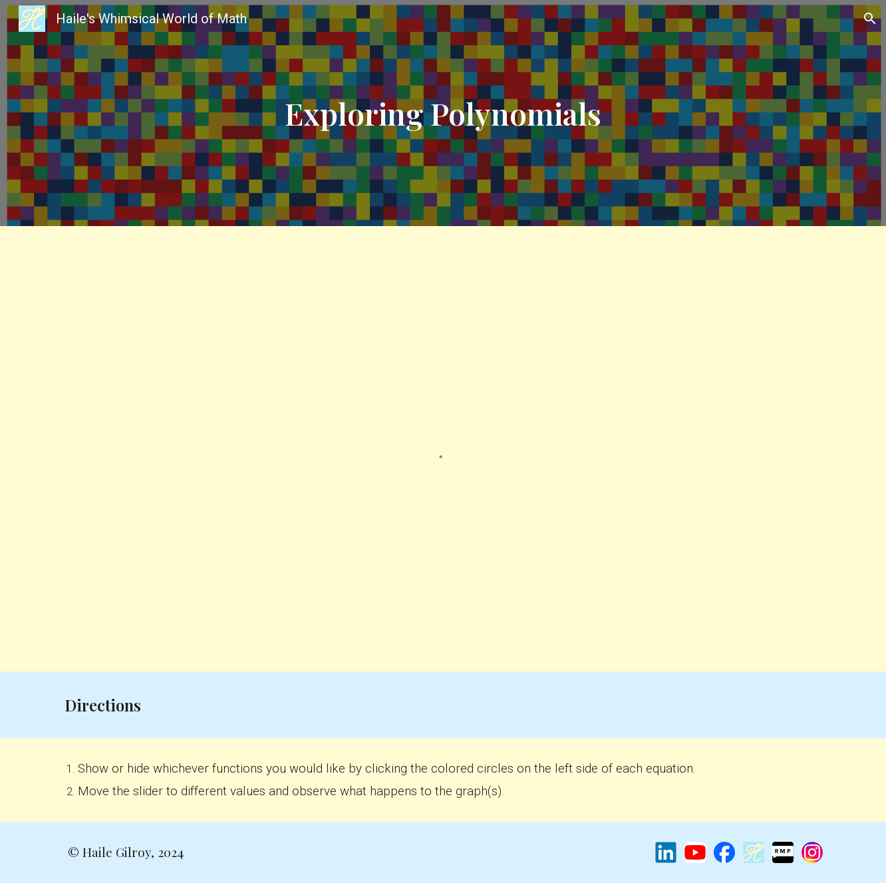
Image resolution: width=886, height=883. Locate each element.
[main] (443, 113)
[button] (870, 19)
